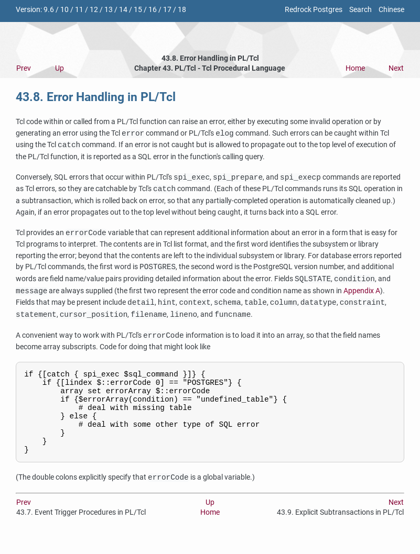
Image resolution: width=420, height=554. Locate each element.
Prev (23, 68)
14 (123, 9)
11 (79, 9)
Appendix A (361, 291)
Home (355, 68)
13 (108, 9)
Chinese (391, 9)
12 (94, 9)
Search (360, 9)
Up (59, 68)
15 (138, 9)
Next (396, 68)
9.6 (49, 9)
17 (167, 9)
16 (152, 9)
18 (182, 9)
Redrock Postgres (313, 9)
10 (64, 9)
